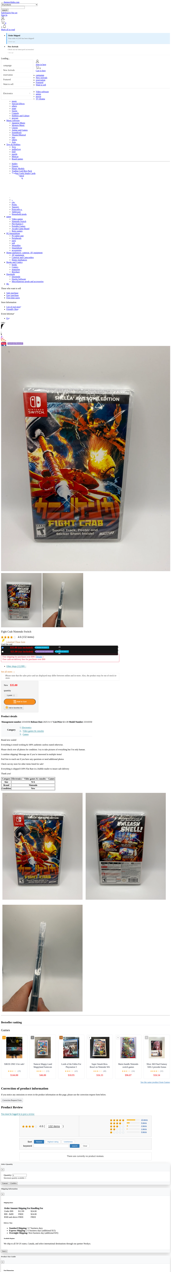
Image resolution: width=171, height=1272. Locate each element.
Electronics (8, 93)
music (14, 101)
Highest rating (52, 1142)
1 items (144, 1129)
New (27, 647)
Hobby (15, 164)
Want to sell (8, 84)
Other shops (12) (16, 666)
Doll (13, 152)
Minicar (15, 156)
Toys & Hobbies (13, 144)
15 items (144, 1120)
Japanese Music (18, 123)
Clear (85, 1146)
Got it (4, 1251)
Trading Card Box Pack (22, 171)
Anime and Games (20, 130)
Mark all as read (8, 29)
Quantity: (8, 1175)
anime (38, 94)
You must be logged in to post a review (17, 1114)
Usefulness (68, 1142)
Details (39, 657)
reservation (8, 75)
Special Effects (18, 104)
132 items (54, 1126)
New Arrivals (9, 70)
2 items (144, 1126)
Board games (17, 159)
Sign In (4, 15)
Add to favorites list (13, 707)
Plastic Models (18, 168)
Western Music (18, 125)
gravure (15, 118)
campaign (7, 65)
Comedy (15, 113)
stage (14, 108)
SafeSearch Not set (9, 13)
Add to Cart (20, 701)
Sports (14, 111)
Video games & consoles (33, 731)
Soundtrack (17, 132)
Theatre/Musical (19, 135)
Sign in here (41, 64)
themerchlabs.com (11, 2)
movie (38, 96)
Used (37, 651)
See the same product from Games (155, 1082)
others (14, 106)
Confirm (13, 1183)
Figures (15, 166)
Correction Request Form (12, 1100)
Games (26, 734)
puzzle (14, 154)
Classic (15, 128)
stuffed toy (16, 149)
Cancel (5, 1183)
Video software (42, 92)
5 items (144, 1123)
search (4, 10)
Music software (13, 120)
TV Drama (40, 99)
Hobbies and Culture (20, 116)
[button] (85, 26)
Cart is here (41, 71)
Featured (7, 79)
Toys (14, 147)
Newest (39, 1142)
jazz (13, 137)
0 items (144, 1132)
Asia (14, 142)
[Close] (2, 1169)
